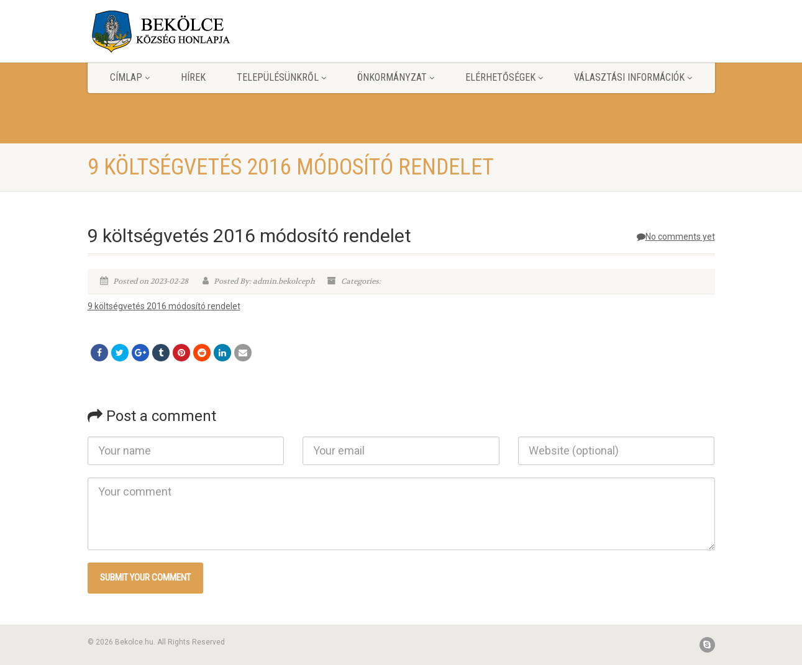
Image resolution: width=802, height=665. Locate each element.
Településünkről (281, 77)
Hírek (193, 77)
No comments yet (676, 237)
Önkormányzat (395, 77)
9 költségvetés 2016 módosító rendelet (164, 306)
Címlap (130, 77)
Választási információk (633, 77)
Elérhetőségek (504, 77)
